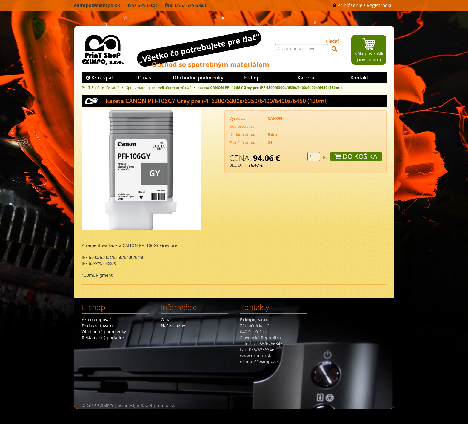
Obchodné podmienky (198, 77)
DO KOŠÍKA (356, 156)
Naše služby (173, 325)
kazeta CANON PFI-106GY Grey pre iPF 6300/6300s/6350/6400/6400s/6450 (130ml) (270, 87)
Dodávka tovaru (97, 325)
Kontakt (359, 77)
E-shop (252, 77)
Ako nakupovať (96, 319)
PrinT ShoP (91, 87)
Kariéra (306, 77)
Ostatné (112, 87)
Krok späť (99, 77)
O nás (144, 77)
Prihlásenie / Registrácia (362, 5)
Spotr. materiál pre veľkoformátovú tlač (158, 87)
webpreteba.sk (160, 405)
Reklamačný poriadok (103, 337)
